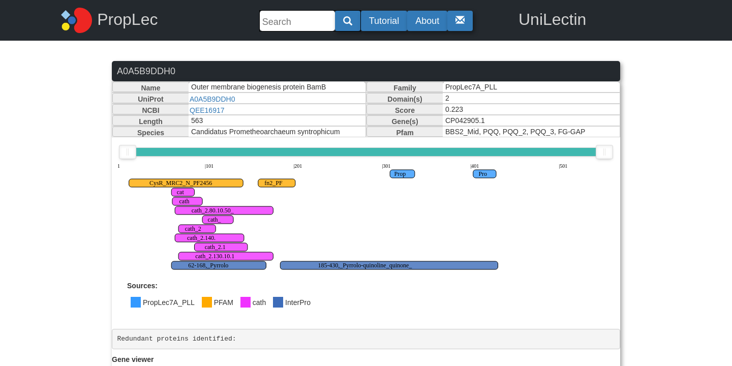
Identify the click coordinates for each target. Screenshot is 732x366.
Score (405, 110)
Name (150, 88)
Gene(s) (404, 121)
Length (151, 121)
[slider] (127, 152)
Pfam (404, 132)
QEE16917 (207, 110)
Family (404, 88)
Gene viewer (133, 359)
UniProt (151, 99)
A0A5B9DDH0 (212, 99)
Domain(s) (404, 99)
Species (150, 132)
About (427, 21)
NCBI (150, 110)
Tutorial (384, 21)
